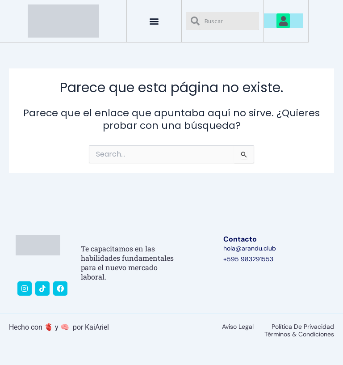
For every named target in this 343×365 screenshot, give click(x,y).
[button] (154, 20)
